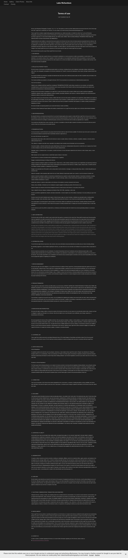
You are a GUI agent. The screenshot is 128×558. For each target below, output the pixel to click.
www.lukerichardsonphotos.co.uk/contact (41, 540)
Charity (13, 4)
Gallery (11, 2)
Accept (91, 555)
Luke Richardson (64, 3)
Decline (97, 555)
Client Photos (20, 2)
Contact (6, 4)
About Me (29, 2)
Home (5, 2)
